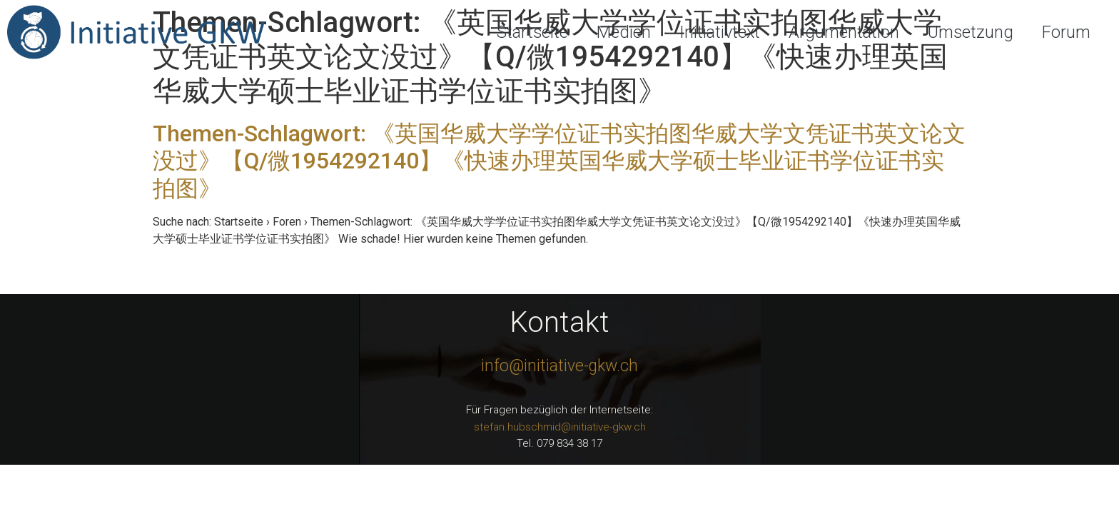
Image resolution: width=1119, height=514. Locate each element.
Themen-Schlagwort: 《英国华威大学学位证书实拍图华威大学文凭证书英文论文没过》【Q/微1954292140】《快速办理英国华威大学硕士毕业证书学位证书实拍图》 (559, 161)
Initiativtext (719, 32)
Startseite (532, 32)
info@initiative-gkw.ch (559, 366)
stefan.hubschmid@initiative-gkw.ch (560, 426)
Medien (624, 32)
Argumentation (844, 32)
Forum (1066, 32)
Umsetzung (970, 32)
